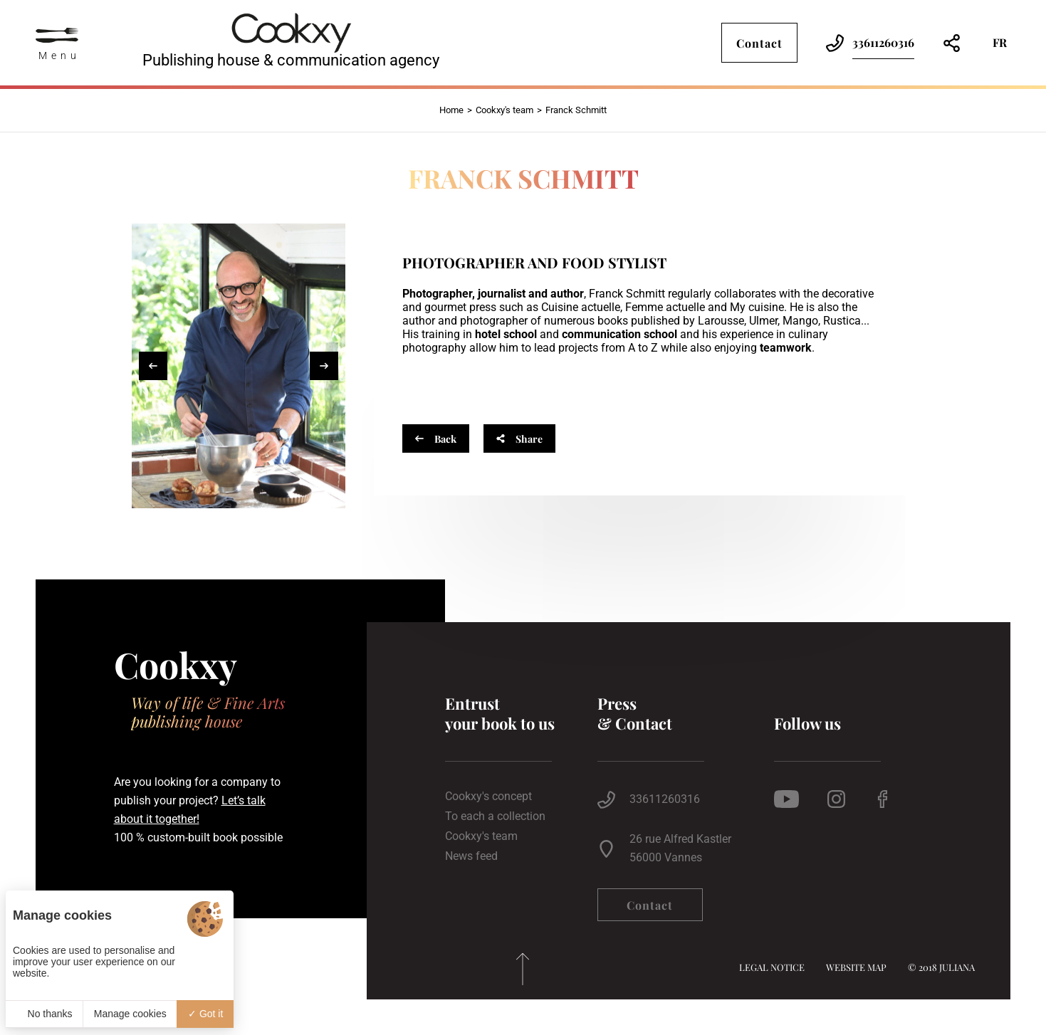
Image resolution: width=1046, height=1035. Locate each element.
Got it (205, 1013)
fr (1000, 42)
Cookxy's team (504, 110)
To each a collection (495, 816)
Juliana (957, 967)
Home (451, 110)
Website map (856, 967)
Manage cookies (130, 1013)
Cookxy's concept (488, 796)
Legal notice (772, 967)
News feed (471, 856)
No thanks (44, 1013)
